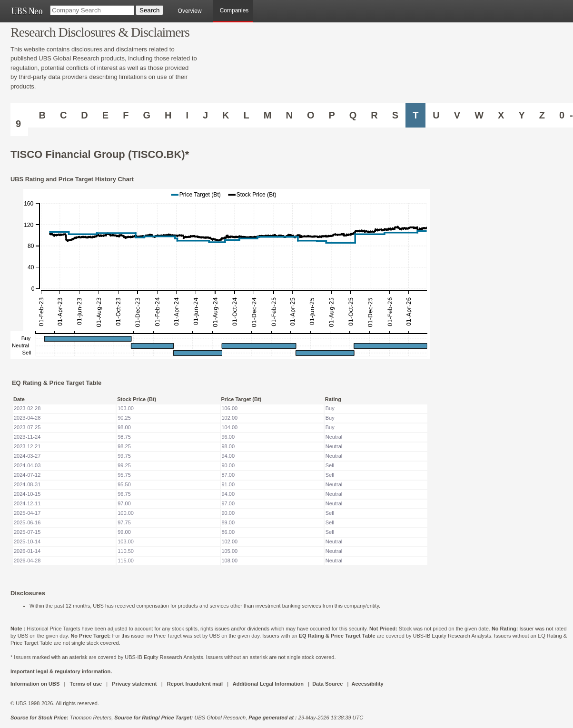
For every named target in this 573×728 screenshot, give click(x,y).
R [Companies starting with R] (374, 115)
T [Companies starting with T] (415, 115)
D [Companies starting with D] (84, 115)
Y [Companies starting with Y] (521, 115)
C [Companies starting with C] (63, 115)
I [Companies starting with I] (187, 115)
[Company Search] (92, 10)
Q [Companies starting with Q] (353, 115)
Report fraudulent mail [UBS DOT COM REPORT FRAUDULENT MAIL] (195, 684)
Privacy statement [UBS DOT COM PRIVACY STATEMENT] (134, 684)
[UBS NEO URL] (26, 11)
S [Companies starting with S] (395, 115)
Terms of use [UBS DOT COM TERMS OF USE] (85, 684)
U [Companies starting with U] (436, 115)
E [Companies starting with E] (105, 115)
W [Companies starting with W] (479, 115)
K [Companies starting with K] (225, 115)
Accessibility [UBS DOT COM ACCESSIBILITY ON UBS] (367, 684)
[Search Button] (149, 10)
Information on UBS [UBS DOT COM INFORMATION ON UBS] (35, 684)
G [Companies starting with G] (146, 115)
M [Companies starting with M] (268, 115)
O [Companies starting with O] (311, 115)
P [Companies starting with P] (331, 115)
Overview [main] (190, 11)
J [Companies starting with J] (205, 115)
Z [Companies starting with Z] (542, 115)
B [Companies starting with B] (42, 115)
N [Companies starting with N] (289, 115)
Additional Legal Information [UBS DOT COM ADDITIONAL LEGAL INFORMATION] (268, 684)
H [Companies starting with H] (168, 115)
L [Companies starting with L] (246, 115)
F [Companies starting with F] (125, 115)
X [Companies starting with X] (501, 115)
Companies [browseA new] (234, 10)
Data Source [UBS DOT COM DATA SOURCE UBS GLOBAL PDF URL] (327, 684)
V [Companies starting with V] (457, 115)
